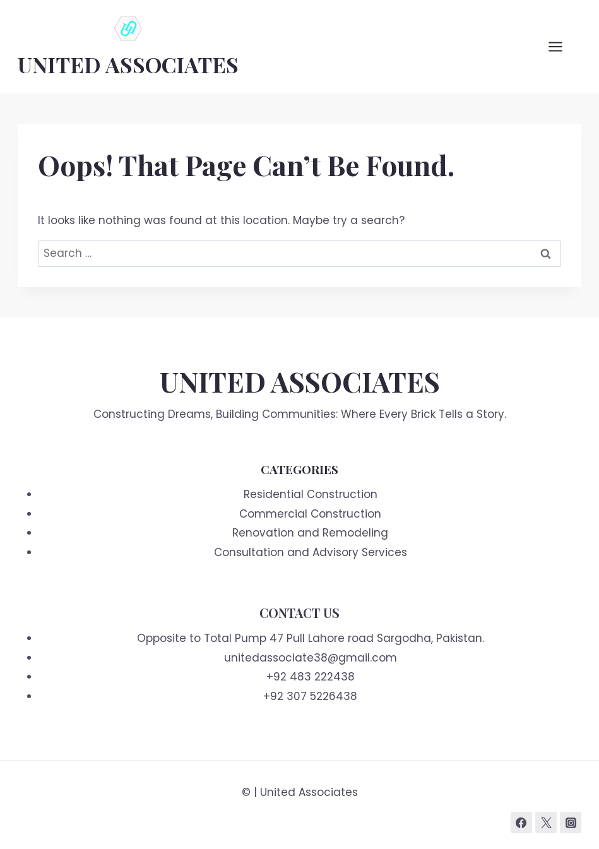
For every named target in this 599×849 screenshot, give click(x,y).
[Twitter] (546, 822)
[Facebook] (521, 822)
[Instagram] (570, 822)
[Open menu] (561, 46)
